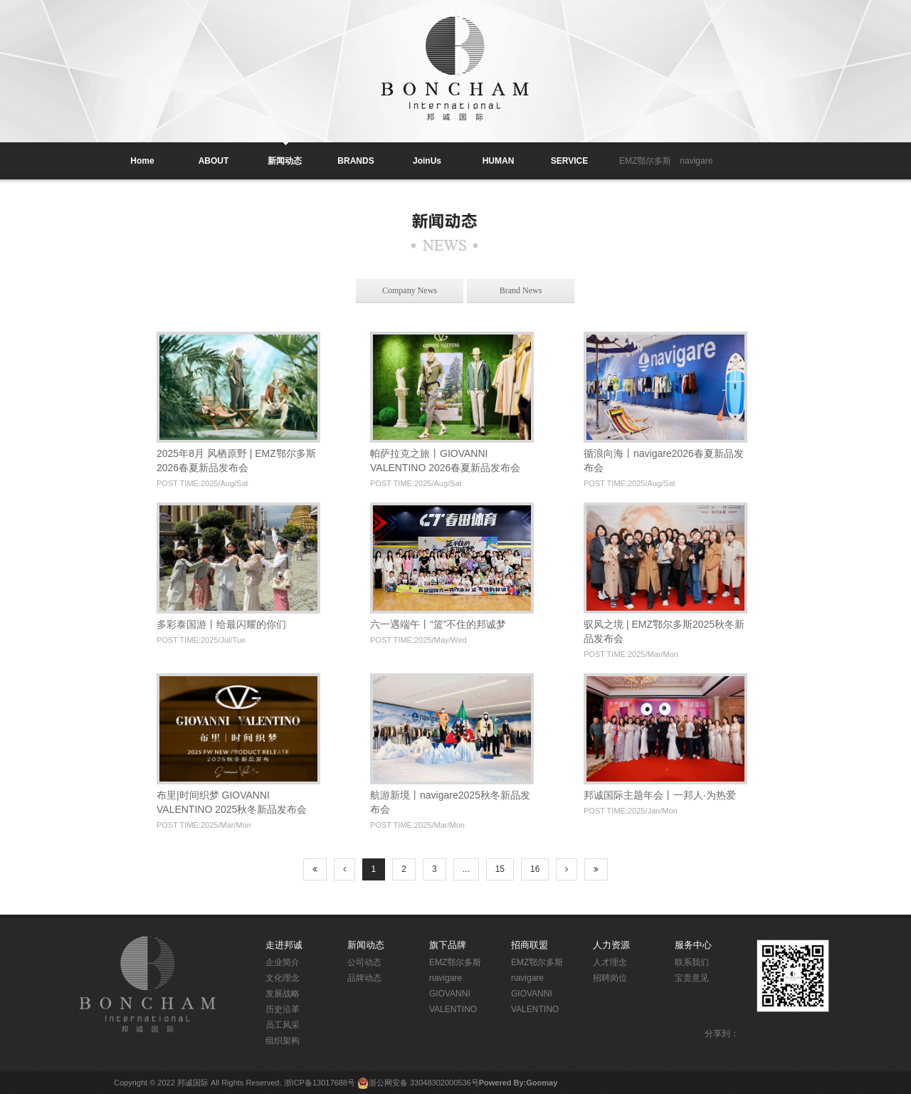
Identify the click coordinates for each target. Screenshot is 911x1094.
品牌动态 (364, 978)
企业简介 (282, 962)
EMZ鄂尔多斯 (645, 161)
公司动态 (364, 962)
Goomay (541, 1082)
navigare (696, 161)
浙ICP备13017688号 (319, 1082)
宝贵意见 (692, 978)
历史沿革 (282, 1009)
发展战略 (282, 994)
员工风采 (282, 1025)
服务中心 (693, 945)
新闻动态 (365, 945)
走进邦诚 (283, 945)
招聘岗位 (610, 978)
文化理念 (282, 978)
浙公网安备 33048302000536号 (424, 1082)
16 (534, 869)
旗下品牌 (447, 945)
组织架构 (282, 1041)
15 (500, 869)
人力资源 (611, 945)
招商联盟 (529, 945)
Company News (409, 290)
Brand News (521, 290)
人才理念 (610, 962)
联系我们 (692, 962)
